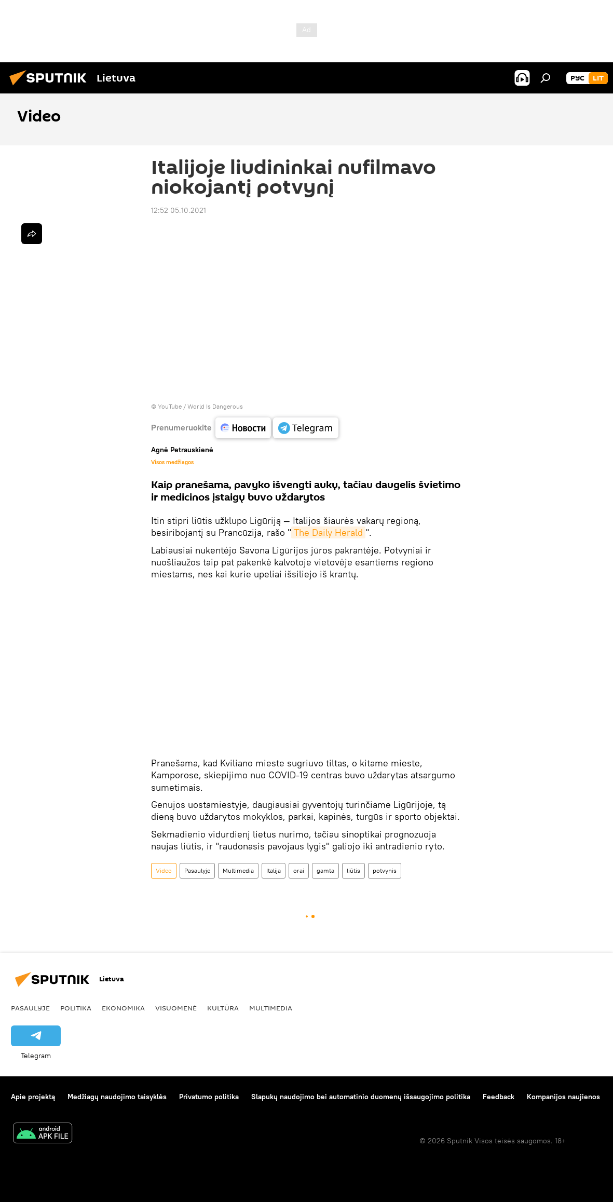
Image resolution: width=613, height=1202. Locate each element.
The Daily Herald (328, 532)
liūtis (353, 870)
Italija (273, 870)
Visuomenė (176, 1007)
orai (298, 870)
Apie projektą (33, 1096)
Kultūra (223, 1007)
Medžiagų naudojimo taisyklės (117, 1096)
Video (164, 870)
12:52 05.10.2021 (178, 210)
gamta (325, 870)
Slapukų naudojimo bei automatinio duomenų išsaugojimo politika (360, 1096)
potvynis (385, 870)
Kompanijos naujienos (563, 1096)
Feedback (498, 1096)
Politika (75, 1007)
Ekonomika (123, 1007)
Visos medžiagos (172, 462)
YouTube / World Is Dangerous (200, 406)
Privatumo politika (209, 1096)
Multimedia (238, 870)
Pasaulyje (197, 870)
